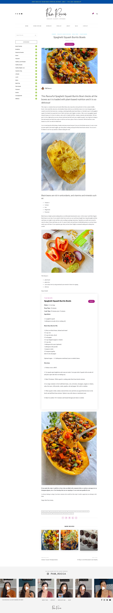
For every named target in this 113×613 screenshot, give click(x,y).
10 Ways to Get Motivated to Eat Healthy (87, 559)
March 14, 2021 (70, 40)
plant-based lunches (47, 513)
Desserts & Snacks (19, 52)
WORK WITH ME (37, 25)
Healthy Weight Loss (20, 67)
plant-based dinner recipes (82, 511)
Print (91, 301)
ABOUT (68, 25)
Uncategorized (18, 95)
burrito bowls (45, 511)
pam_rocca (58, 573)
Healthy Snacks (18, 64)
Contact (52, 599)
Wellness (17, 98)
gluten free (63, 511)
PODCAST (59, 25)
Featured (17, 58)
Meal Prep (75, 34)
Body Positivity (18, 46)
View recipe (69, 44)
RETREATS (49, 25)
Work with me (62, 599)
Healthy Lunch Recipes (64, 34)
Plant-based (83, 34)
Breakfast (17, 49)
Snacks (17, 92)
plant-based (71, 511)
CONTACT (85, 25)
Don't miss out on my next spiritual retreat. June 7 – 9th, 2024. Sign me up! (56, 2)
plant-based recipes (58, 513)
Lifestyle (17, 74)
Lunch (16, 77)
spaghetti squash (69, 513)
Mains (16, 80)
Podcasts (17, 89)
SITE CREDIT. (21, 599)
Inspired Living (18, 70)
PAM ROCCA (48, 88)
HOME (26, 25)
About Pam (45, 599)
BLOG (76, 25)
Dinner (54, 34)
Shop (69, 599)
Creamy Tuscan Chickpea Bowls (49, 559)
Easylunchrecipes (55, 511)
